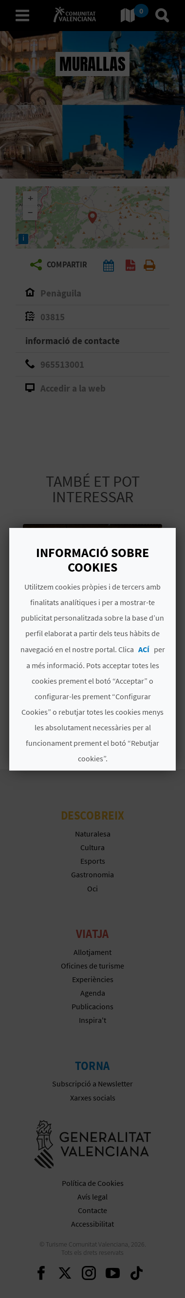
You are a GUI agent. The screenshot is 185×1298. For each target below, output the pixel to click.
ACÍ (143, 649)
